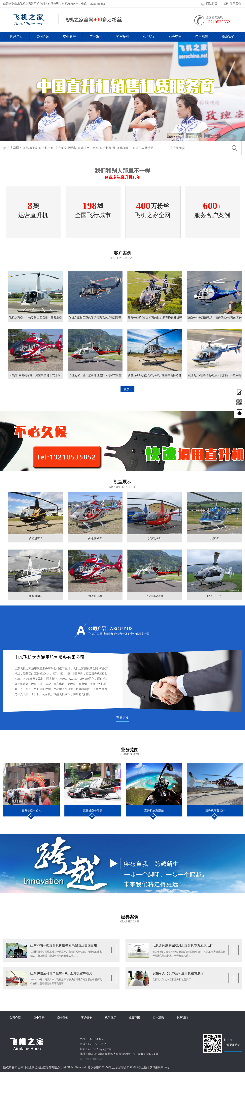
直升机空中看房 (65, 148)
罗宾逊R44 (154, 538)
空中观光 (201, 36)
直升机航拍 (123, 148)
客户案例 (122, 36)
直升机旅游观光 (154, 810)
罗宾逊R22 (35, 538)
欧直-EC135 (214, 596)
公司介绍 (43, 36)
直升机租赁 (29, 148)
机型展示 (148, 36)
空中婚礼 (95, 36)
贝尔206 (214, 538)
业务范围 (175, 36)
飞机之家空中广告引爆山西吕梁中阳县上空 (35, 317)
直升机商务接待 (215, 810)
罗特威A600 (95, 538)
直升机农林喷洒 (143, 148)
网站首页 (211, 3)
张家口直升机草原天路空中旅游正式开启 (35, 375)
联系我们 (235, 3)
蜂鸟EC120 (95, 596)
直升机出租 (46, 148)
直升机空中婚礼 (88, 148)
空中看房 (69, 36)
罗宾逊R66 (35, 596)
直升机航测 (107, 148)
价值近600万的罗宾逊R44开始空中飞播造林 (154, 375)
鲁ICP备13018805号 (92, 1058)
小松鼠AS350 (155, 596)
